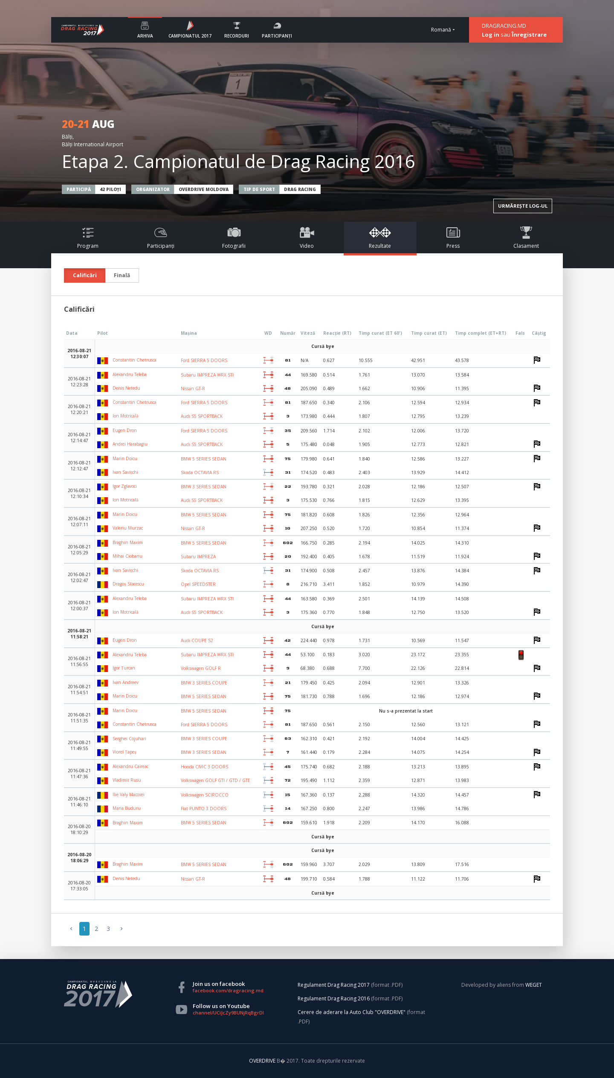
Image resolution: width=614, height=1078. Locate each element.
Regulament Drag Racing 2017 (334, 984)
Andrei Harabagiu (122, 444)
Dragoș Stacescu (120, 584)
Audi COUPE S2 (197, 640)
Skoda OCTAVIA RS (200, 472)
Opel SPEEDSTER (198, 584)
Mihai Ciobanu (119, 556)
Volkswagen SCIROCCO (205, 795)
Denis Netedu (118, 388)
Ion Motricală (118, 416)
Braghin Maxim (120, 542)
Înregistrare (529, 34)
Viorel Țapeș (116, 752)
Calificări (85, 275)
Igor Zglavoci (117, 486)
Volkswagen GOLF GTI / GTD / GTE (215, 780)
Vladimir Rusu (119, 780)
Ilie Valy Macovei (121, 794)
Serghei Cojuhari (121, 739)
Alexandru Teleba (122, 374)
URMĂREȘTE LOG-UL (522, 206)
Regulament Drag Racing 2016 (334, 998)
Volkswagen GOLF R (201, 668)
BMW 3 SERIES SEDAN (203, 487)
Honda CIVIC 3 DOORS (204, 767)
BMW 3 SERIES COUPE (204, 683)
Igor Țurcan (116, 668)
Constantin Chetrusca (126, 360)
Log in (490, 34)
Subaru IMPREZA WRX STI (207, 375)
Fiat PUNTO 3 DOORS (203, 808)
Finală (122, 275)
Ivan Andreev (118, 682)
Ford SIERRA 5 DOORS (204, 360)
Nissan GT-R (193, 388)
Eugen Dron (117, 430)
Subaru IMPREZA (198, 556)
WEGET (533, 984)
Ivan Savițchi (117, 472)
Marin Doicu (117, 458)
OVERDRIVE (263, 1060)
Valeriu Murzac (120, 528)
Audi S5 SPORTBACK (202, 416)
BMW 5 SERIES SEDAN (203, 459)
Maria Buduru (119, 808)
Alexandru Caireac (122, 766)
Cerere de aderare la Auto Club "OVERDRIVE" (351, 1012)
